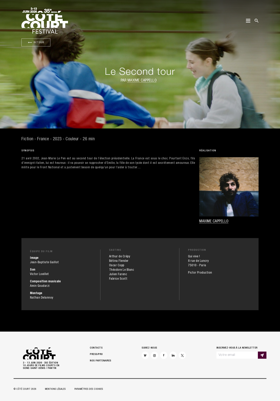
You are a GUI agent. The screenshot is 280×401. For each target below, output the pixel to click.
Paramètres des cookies (88, 389)
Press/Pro (96, 354)
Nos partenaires (100, 360)
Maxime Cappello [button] (142, 81)
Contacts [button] (96, 348)
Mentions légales (55, 389)
